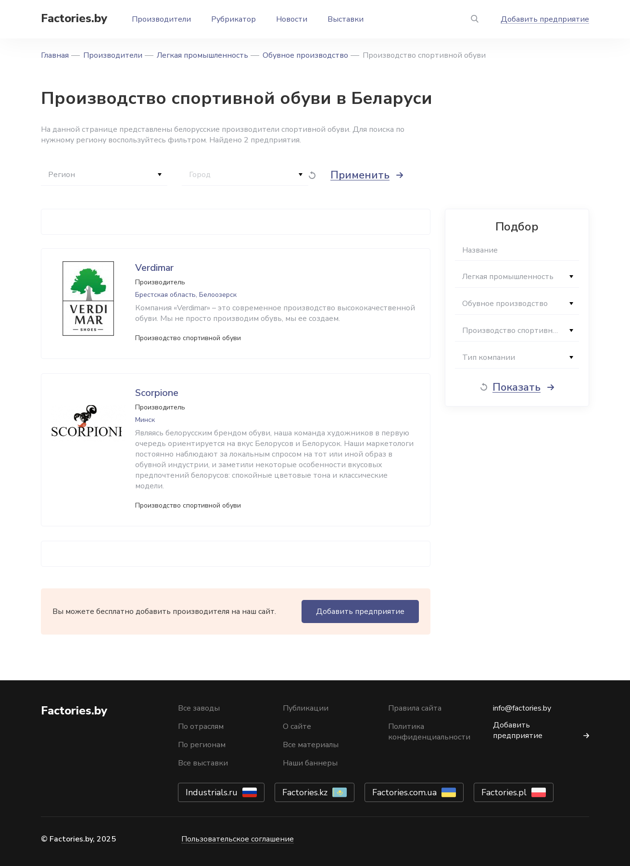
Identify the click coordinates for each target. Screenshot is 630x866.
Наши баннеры (310, 763)
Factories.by (74, 18)
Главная (55, 55)
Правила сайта (414, 708)
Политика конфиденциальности (429, 731)
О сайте (297, 726)
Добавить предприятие (545, 19)
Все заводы (199, 708)
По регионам (202, 744)
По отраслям (201, 726)
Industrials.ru (212, 792)
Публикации (305, 708)
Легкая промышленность (202, 55)
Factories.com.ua (404, 792)
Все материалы (311, 744)
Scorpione (156, 392)
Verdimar (154, 267)
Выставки (346, 19)
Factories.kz (305, 792)
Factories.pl (504, 792)
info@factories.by (522, 708)
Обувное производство (305, 55)
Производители (161, 19)
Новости (291, 19)
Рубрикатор (233, 19)
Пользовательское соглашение (237, 839)
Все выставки (203, 763)
